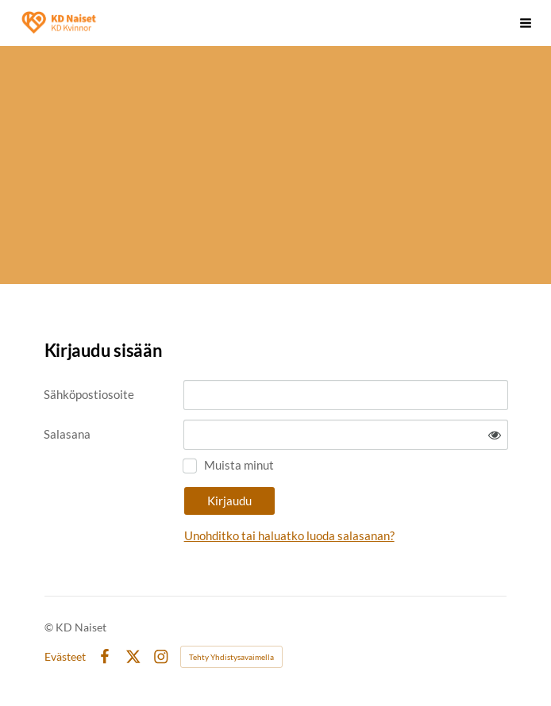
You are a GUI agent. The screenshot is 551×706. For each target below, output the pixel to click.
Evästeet (65, 656)
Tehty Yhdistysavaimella (231, 657)
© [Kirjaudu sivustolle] (50, 627)
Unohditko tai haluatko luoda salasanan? (289, 535)
